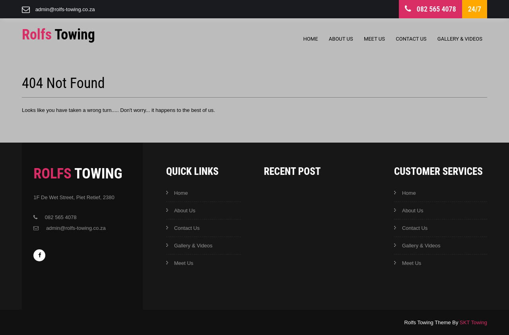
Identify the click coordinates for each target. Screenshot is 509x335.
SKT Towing (473, 322)
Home (310, 39)
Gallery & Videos (459, 39)
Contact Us (411, 39)
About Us (341, 39)
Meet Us (374, 39)
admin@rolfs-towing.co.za (65, 9)
